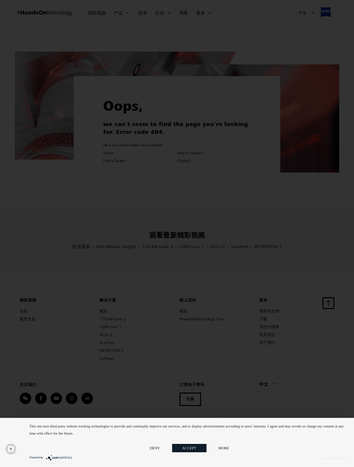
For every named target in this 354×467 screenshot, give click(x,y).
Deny (155, 448)
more (223, 448)
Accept (189, 448)
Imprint (327, 458)
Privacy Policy (341, 458)
